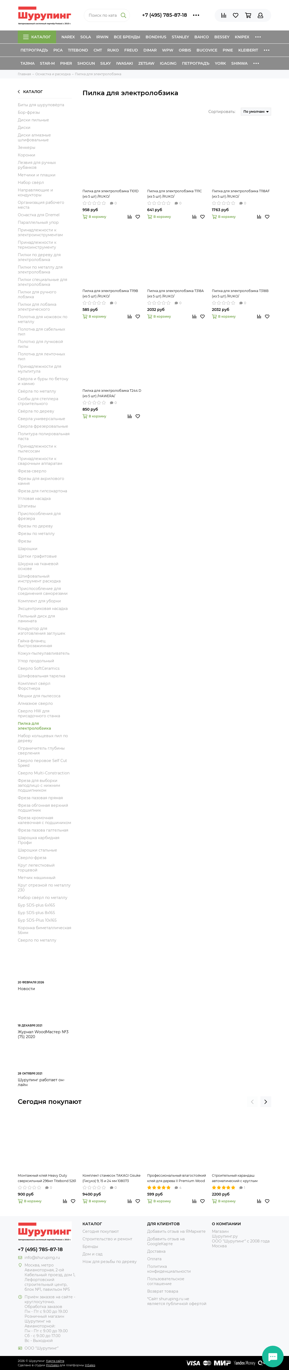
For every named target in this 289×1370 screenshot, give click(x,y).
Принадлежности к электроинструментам (40, 232)
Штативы (27, 506)
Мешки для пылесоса (39, 695)
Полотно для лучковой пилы (40, 344)
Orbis (185, 50)
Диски (24, 127)
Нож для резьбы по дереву (109, 1261)
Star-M (47, 63)
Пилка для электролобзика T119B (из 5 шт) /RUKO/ (110, 293)
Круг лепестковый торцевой (36, 868)
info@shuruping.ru (42, 1257)
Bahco (201, 37)
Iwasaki (124, 63)
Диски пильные (33, 120)
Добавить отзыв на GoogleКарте (166, 1241)
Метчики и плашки (37, 175)
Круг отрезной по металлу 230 (44, 887)
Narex (68, 37)
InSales (90, 1365)
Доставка (156, 1251)
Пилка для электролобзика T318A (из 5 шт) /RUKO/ (175, 293)
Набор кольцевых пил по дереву (43, 738)
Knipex (242, 37)
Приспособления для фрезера (39, 516)
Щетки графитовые (37, 556)
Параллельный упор (38, 222)
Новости (26, 988)
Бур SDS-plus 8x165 (36, 912)
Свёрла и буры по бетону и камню (43, 381)
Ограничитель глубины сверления (41, 751)
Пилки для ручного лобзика (37, 294)
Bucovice (207, 50)
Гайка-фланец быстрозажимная (35, 643)
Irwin (102, 37)
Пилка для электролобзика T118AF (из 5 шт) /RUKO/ (241, 193)
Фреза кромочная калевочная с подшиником (44, 820)
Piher (66, 63)
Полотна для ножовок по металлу (42, 319)
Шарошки (27, 548)
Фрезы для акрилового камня (41, 481)
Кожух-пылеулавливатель (44, 653)
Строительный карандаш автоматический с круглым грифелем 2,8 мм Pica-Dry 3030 (238, 1178)
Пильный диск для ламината (36, 618)
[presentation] (252, 1101)
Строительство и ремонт (107, 1239)
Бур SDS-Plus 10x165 (37, 920)
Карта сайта (55, 1361)
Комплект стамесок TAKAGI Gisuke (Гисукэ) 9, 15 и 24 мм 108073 (111, 1178)
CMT (98, 50)
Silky (105, 63)
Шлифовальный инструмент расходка (39, 578)
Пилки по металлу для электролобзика (40, 269)
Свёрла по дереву (36, 411)
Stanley (180, 37)
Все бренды (127, 37)
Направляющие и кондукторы (35, 192)
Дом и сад (92, 1254)
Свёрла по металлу (37, 391)
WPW (167, 50)
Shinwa (239, 63)
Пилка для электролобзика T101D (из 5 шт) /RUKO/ (110, 193)
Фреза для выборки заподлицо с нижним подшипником (39, 785)
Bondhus (156, 37)
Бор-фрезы (29, 112)
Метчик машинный (37, 877)
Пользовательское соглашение (165, 1281)
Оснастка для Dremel (39, 214)
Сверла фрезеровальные (43, 426)
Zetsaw (146, 63)
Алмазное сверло (35, 703)
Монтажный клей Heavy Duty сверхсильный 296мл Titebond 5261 (47, 1178)
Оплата (154, 1258)
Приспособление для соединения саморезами (43, 591)
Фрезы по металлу (36, 533)
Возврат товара (162, 1291)
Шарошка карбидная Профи (38, 840)
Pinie (228, 50)
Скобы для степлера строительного (38, 401)
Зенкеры (26, 147)
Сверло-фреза (32, 857)
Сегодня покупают (49, 1101)
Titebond (78, 50)
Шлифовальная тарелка (41, 676)
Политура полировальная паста (44, 436)
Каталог (37, 37)
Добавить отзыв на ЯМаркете (176, 1231)
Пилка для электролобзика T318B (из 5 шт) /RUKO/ (240, 293)
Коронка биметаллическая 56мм (44, 930)
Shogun (86, 63)
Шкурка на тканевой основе (38, 566)
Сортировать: (221, 111)
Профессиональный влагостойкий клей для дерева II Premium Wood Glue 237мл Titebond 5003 (176, 1178)
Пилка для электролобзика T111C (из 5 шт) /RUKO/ (174, 193)
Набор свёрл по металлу (42, 897)
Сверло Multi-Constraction (44, 773)
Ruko (113, 50)
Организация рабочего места (41, 205)
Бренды (90, 1246)
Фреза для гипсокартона (42, 491)
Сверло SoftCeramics (39, 668)
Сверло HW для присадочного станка (39, 713)
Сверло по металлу (37, 940)
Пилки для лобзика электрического (37, 307)
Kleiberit (248, 50)
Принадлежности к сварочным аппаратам (40, 461)
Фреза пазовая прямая (40, 797)
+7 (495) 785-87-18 (164, 15)
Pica (58, 50)
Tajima (27, 63)
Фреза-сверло (32, 471)
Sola (85, 37)
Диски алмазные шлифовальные (34, 137)
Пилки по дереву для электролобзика (39, 257)
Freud (131, 50)
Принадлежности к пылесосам (37, 449)
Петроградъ (34, 50)
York (220, 63)
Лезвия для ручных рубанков (37, 165)
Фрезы (24, 541)
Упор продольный (36, 660)
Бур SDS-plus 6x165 (36, 905)
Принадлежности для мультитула (39, 369)
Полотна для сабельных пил (41, 332)
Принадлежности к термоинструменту (37, 245)
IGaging (168, 63)
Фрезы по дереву (35, 526)
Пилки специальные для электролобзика (42, 282)
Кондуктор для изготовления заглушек (41, 631)
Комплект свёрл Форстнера (34, 686)
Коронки (26, 155)
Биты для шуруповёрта (41, 104)
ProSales (52, 1365)
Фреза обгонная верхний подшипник (43, 808)
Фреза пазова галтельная (43, 830)
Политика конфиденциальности (169, 1269)
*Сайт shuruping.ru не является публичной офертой (177, 1301)
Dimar (150, 50)
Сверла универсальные (41, 418)
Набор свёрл (31, 182)
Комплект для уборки (39, 601)
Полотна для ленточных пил (41, 356)
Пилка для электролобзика (34, 726)
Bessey (221, 37)
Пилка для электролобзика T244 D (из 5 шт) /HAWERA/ (111, 393)
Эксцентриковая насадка (43, 608)
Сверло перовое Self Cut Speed (42, 763)
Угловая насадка (34, 498)
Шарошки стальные (37, 850)
